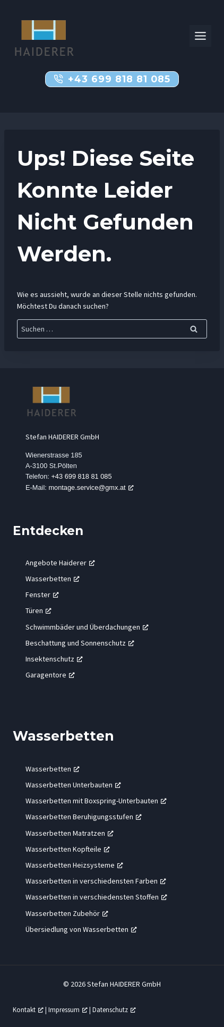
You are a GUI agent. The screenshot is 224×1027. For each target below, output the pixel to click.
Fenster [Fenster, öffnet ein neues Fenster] (42, 594)
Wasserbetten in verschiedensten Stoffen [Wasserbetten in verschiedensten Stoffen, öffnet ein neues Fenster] (96, 897)
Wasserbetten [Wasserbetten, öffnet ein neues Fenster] (52, 578)
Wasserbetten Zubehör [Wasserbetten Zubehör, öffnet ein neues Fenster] (66, 913)
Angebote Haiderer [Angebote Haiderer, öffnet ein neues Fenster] (60, 562)
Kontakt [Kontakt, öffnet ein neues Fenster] (28, 1009)
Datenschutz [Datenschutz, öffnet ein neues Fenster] (114, 1009)
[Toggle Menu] (200, 36)
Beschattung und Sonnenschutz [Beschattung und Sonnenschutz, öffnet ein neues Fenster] (79, 643)
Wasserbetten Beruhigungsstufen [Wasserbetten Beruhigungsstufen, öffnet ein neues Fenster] (83, 816)
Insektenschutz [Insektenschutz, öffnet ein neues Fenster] (54, 659)
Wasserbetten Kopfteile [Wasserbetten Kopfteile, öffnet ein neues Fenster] (67, 849)
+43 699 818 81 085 (81, 476)
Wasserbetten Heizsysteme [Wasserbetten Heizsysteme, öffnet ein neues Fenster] (74, 865)
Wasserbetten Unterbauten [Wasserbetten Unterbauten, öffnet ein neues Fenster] (73, 785)
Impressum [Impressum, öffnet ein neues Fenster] (68, 1009)
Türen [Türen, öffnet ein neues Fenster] (38, 610)
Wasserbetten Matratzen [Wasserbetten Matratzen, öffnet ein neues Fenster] (69, 833)
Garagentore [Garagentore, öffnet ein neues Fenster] (50, 675)
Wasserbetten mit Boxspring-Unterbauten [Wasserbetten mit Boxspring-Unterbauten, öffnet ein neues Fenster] (96, 800)
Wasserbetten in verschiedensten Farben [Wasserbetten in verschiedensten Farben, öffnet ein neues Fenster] (95, 881)
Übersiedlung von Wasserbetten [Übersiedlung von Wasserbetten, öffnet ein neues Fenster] (81, 929)
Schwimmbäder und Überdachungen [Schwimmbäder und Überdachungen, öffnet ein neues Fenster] (87, 627)
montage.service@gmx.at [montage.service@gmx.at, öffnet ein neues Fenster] (90, 487)
